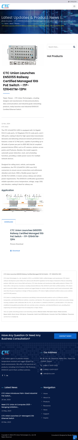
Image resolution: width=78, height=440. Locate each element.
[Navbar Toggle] (74, 6)
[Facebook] (2, 375)
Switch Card (37, 314)
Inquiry (45, 418)
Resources (47, 406)
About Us (46, 397)
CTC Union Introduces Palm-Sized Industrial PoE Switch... (19, 394)
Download (15, 251)
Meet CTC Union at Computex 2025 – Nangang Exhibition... (17, 405)
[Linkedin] (7, 375)
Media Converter (62, 311)
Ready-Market (72, 435)
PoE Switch (50, 311)
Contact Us (15, 316)
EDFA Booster (45, 314)
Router (55, 311)
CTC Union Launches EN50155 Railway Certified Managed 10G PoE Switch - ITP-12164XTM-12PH (33, 26)
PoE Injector (23, 314)
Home (6, 23)
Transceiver (71, 314)
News (11, 23)
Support (46, 414)
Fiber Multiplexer (62, 314)
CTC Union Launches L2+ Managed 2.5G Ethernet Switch (18, 417)
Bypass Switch (7, 314)
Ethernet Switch (42, 311)
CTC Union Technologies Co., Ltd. (23, 435)
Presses (17, 23)
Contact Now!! (65, 336)
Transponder (30, 314)
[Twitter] (4, 375)
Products (46, 401)
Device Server (15, 314)
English (73, 1)
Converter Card (53, 314)
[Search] (59, 46)
